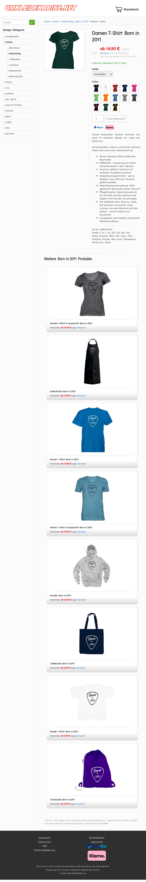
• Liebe (7, 124)
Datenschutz (44, 844)
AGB (44, 848)
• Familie (8, 112)
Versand (104, 55)
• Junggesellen (11, 38)
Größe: (95, 71)
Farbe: (95, 83)
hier (106, 825)
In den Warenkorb (115, 121)
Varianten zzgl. (63, 329)
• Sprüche (9, 135)
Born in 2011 (81, 23)
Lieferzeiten (97, 844)
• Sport (7, 118)
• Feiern (8, 84)
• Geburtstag (14, 55)
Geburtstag (67, 23)
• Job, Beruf (10, 101)
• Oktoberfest (14, 72)
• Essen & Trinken (13, 107)
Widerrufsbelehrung (44, 852)
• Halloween (14, 61)
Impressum (44, 840)
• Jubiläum (13, 67)
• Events (8, 44)
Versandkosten (97, 840)
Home (47, 23)
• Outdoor (9, 95)
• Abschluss (14, 49)
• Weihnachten (15, 78)
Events (55, 23)
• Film (7, 129)
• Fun (7, 89)
